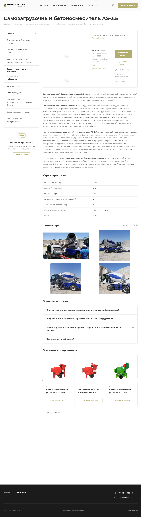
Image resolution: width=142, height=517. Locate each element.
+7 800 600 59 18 (125, 493)
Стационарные (12, 76)
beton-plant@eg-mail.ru (128, 497)
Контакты (21, 492)
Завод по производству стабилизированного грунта (20, 60)
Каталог (7, 492)
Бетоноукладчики (15, 93)
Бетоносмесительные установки (22, 70)
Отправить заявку (123, 54)
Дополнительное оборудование (14, 120)
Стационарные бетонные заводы (18, 41)
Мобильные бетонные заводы (17, 51)
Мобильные (11, 79)
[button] (90, 309)
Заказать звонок (128, 5)
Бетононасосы (22, 86)
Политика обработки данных (73, 510)
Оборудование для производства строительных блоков (20, 102)
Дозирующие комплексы (18, 112)
